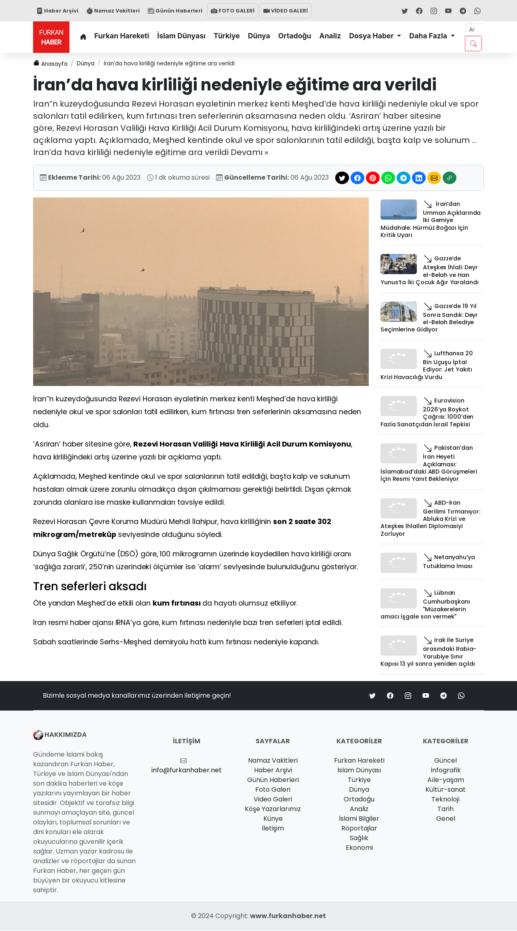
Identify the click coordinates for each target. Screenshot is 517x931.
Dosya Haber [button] (372, 35)
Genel (445, 819)
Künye (273, 819)
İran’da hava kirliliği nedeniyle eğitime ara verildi (186, 64)
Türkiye (227, 35)
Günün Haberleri (175, 10)
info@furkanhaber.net (186, 770)
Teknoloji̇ (445, 799)
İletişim (273, 828)
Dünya (259, 35)
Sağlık (359, 838)
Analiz (330, 35)
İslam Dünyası (181, 35)
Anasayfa (52, 64)
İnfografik (446, 770)
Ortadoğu (294, 35)
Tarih (445, 809)
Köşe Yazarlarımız (273, 809)
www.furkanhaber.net (288, 916)
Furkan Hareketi (122, 35)
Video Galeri (273, 799)
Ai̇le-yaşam (445, 780)
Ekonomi (359, 848)
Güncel (445, 760)
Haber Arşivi (57, 10)
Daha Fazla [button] (429, 35)
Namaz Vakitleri (113, 10)
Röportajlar (359, 828)
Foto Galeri (272, 790)
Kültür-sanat (445, 790)
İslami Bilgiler (359, 819)
